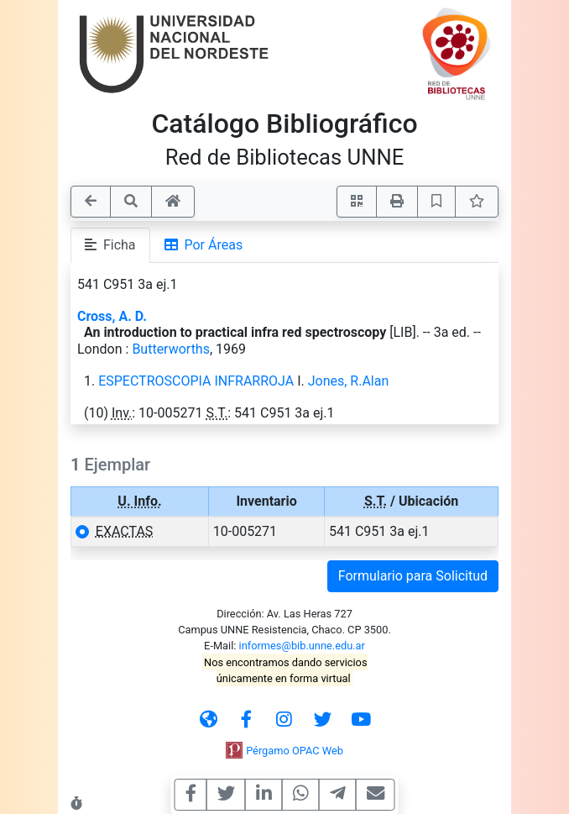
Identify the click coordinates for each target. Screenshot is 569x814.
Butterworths (171, 349)
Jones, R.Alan (348, 381)
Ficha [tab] (110, 245)
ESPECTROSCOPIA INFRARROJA (196, 381)
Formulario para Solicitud (413, 576)
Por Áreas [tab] (203, 245)
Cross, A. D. (112, 316)
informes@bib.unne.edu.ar (302, 645)
